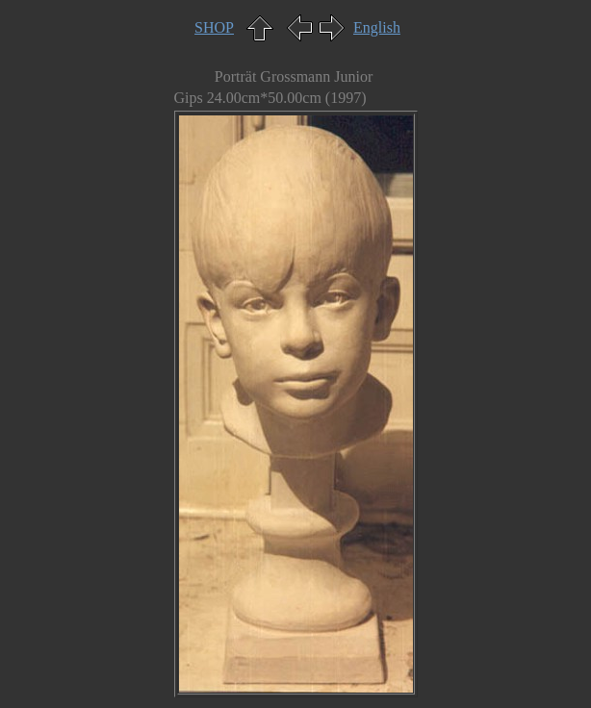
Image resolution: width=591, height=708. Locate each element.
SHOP (214, 27)
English (376, 27)
